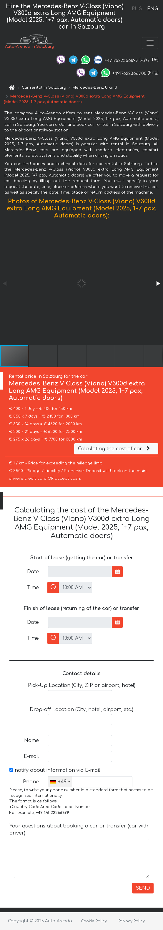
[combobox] (60, 781)
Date (33, 571)
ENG (152, 8)
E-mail (31, 756)
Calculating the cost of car (115, 448)
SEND (143, 888)
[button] (157, 283)
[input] (80, 571)
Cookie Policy (94, 921)
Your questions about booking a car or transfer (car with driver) (78, 829)
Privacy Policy (132, 921)
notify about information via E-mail (54, 770)
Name (31, 740)
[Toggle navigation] (150, 43)
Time (33, 587)
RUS (137, 8)
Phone (31, 781)
